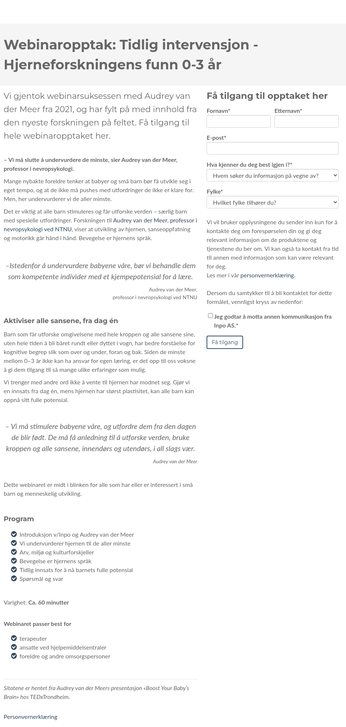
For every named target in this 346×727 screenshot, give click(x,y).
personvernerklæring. (268, 284)
